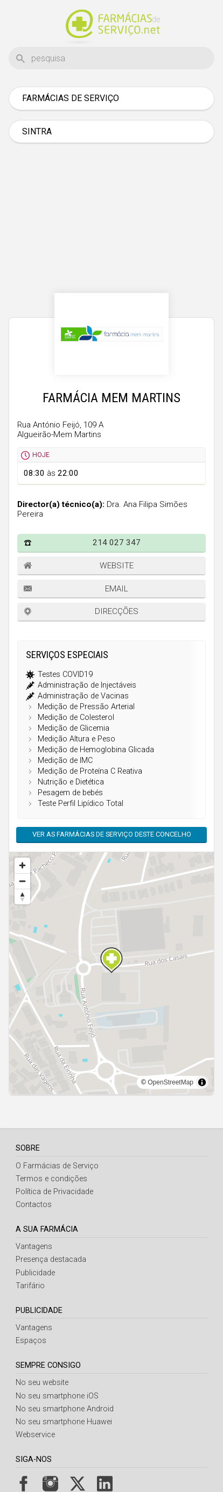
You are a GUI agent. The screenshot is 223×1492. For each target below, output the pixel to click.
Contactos (34, 1204)
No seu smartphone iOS (57, 1396)
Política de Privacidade (54, 1191)
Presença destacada (51, 1259)
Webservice (35, 1434)
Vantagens (34, 1246)
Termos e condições (51, 1178)
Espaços (31, 1340)
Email (116, 589)
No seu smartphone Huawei (64, 1421)
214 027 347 (117, 542)
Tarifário (30, 1285)
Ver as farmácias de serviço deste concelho (111, 834)
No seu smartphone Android (65, 1409)
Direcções (116, 611)
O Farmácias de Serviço (57, 1165)
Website (117, 565)
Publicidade (35, 1272)
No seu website (42, 1382)
